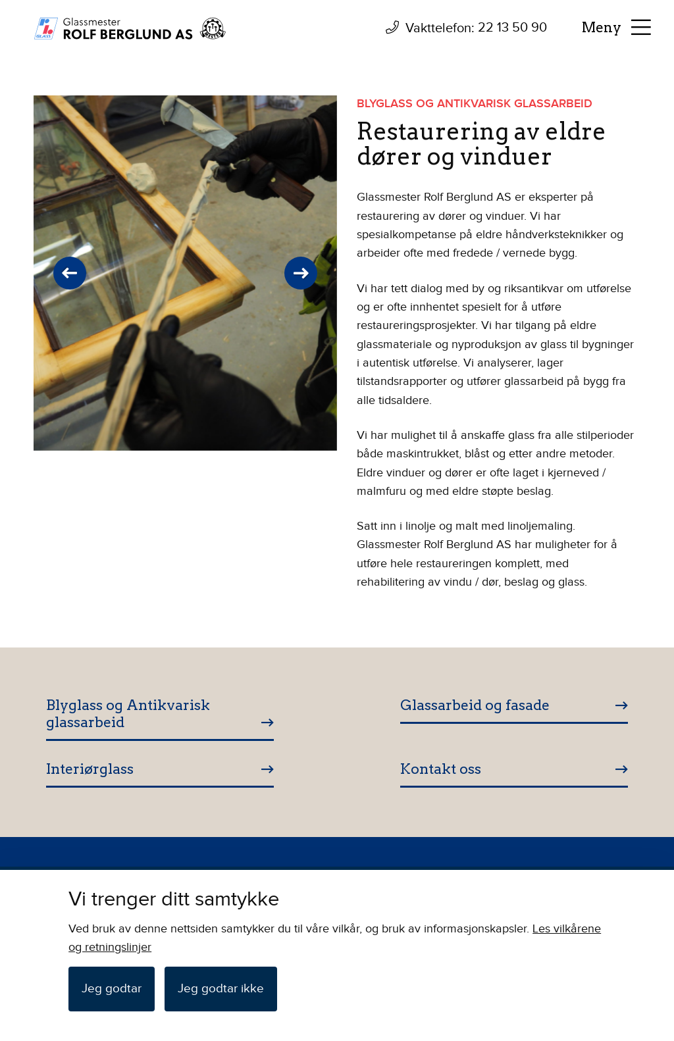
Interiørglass (90, 769)
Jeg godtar (112, 988)
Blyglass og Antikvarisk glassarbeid (128, 713)
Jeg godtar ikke (221, 988)
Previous (69, 273)
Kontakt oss (440, 769)
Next (300, 273)
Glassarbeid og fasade (475, 705)
